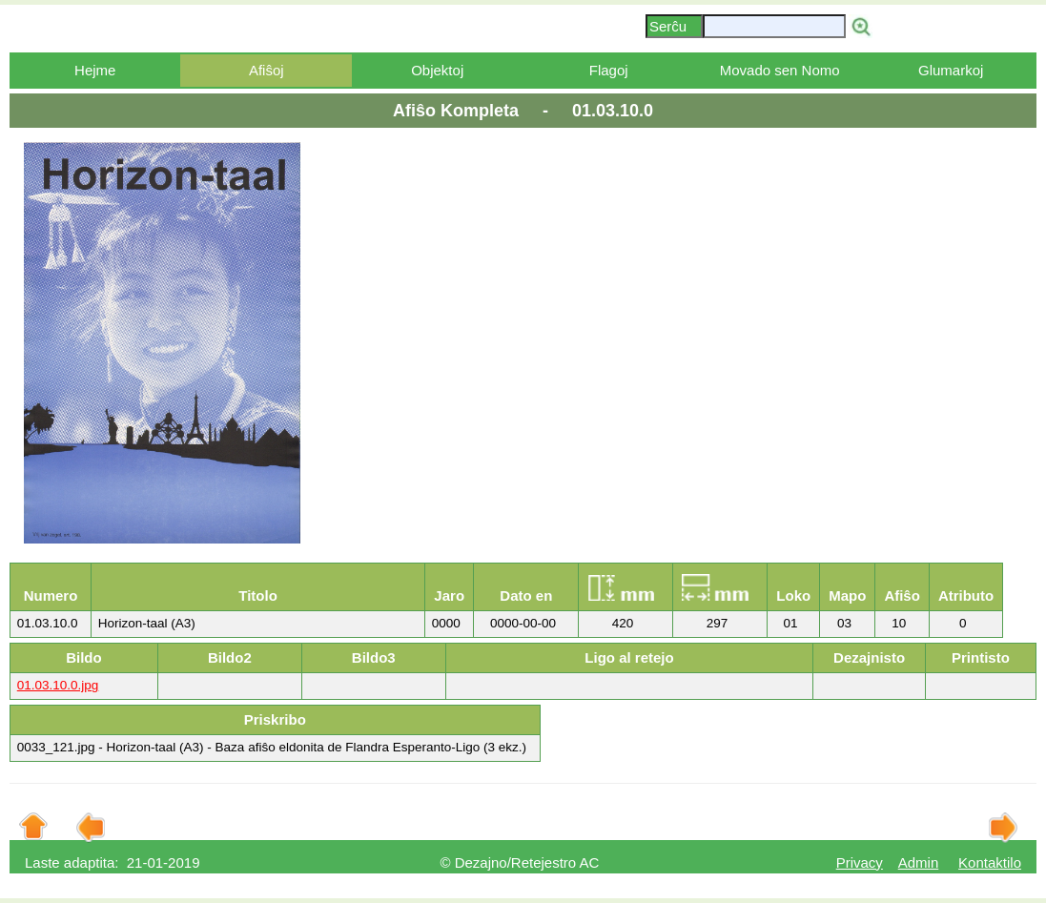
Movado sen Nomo (780, 70)
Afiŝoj (266, 70)
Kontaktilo (989, 862)
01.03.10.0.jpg (58, 685)
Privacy (859, 862)
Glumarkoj (950, 70)
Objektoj (437, 70)
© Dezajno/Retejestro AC (519, 862)
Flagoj (608, 70)
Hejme (94, 70)
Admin (918, 862)
